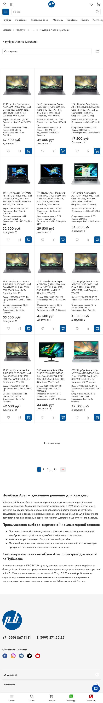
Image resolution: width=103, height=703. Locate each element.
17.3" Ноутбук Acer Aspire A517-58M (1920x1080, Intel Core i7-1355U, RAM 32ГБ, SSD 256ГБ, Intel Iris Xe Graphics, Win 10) (17, 287)
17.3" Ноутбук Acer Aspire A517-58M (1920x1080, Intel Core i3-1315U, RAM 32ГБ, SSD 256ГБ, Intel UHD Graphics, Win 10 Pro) (85, 109)
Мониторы (58, 19)
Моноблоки (21, 19)
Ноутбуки (6, 19)
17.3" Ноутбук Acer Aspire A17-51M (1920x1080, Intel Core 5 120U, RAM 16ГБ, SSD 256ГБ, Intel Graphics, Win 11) (84, 287)
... (33, 29)
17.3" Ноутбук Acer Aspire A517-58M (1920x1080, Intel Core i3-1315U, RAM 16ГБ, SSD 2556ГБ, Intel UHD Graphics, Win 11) (51, 287)
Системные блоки (40, 19)
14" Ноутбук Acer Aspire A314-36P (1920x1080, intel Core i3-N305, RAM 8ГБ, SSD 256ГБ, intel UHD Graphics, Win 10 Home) (85, 198)
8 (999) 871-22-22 (50, 637)
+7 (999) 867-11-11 (16, 637)
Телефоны (72, 19)
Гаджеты (85, 19)
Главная (6, 30)
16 (55, 469)
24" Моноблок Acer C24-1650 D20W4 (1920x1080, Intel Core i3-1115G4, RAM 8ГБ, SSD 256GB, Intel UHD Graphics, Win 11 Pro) (50, 376)
